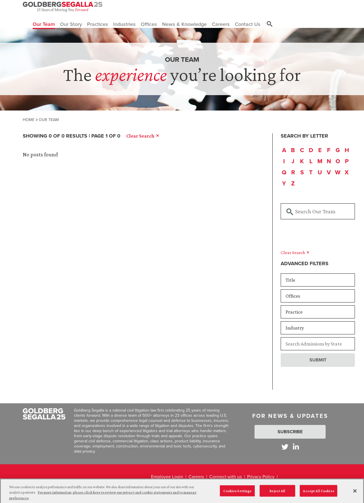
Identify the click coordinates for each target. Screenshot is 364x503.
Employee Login (167, 476)
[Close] (355, 493)
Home (28, 119)
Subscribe (290, 431)
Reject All (277, 493)
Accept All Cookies (318, 493)
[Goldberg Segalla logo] (62, 7)
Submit (317, 360)
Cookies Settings (237, 493)
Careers (196, 476)
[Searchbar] (318, 211)
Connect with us (225, 476)
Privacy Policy (260, 476)
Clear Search (295, 252)
